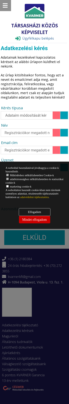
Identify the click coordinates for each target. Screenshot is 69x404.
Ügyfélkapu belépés (34, 38)
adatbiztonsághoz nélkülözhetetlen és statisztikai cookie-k (34, 181)
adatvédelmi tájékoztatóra (34, 197)
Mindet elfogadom (34, 220)
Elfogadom (34, 212)
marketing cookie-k (18, 186)
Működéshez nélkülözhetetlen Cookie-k (30, 175)
